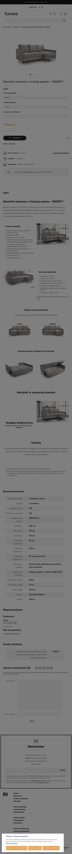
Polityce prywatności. (12, 843)
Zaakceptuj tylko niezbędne (16, 848)
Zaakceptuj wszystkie (51, 848)
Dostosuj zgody (34, 848)
